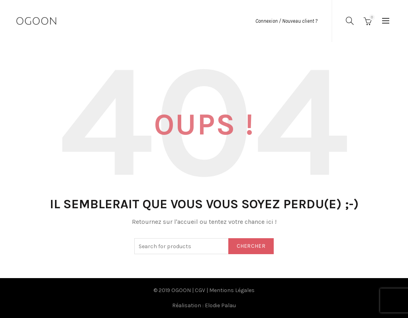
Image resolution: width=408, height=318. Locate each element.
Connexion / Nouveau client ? (286, 21)
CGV (200, 290)
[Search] (349, 21)
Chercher (251, 246)
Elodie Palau (220, 305)
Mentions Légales (232, 290)
